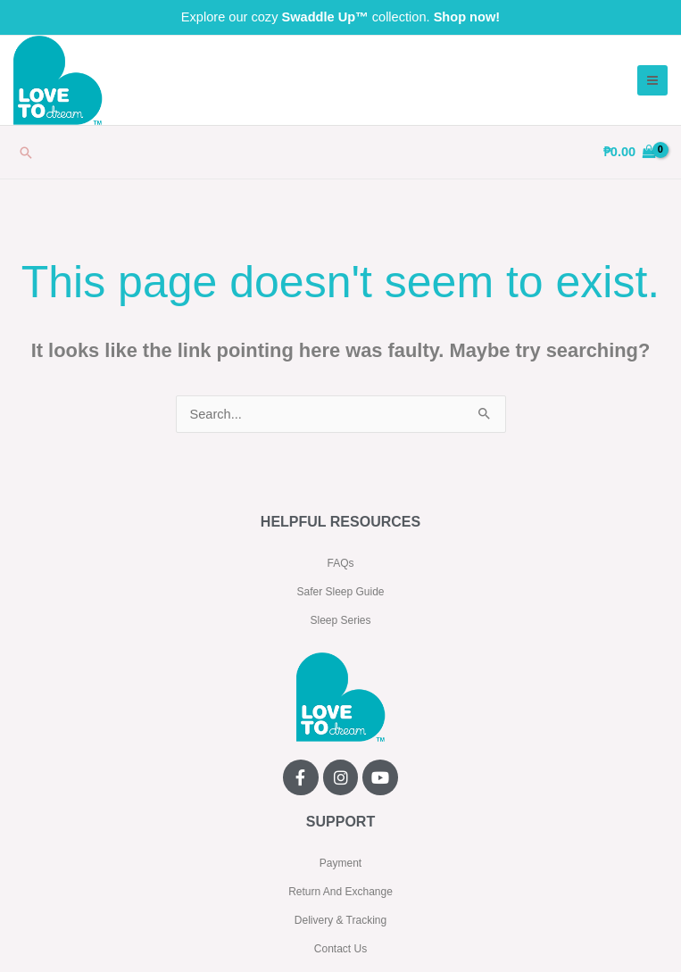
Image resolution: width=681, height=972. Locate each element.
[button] (26, 153)
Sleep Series (340, 620)
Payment (340, 863)
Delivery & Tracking (340, 920)
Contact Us (340, 949)
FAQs (340, 563)
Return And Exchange (340, 891)
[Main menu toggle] (652, 80)
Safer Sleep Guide (340, 592)
